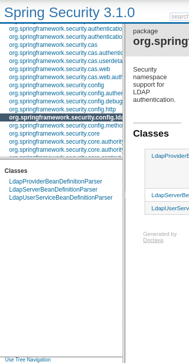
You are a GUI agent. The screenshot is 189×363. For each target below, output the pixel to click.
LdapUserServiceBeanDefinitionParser (60, 197)
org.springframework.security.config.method (67, 125)
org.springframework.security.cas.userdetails (69, 61)
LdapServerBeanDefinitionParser (53, 189)
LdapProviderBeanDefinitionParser (55, 181)
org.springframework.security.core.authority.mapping (79, 149)
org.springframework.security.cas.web (59, 69)
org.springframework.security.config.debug (65, 101)
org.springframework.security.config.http (62, 109)
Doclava (153, 240)
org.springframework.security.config (56, 85)
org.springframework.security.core (54, 133)
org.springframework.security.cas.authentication (73, 52)
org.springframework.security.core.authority (66, 141)
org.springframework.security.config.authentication (76, 93)
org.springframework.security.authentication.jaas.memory (85, 28)
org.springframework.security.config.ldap (68, 117)
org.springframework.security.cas (53, 44)
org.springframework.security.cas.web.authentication (79, 77)
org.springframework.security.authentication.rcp (72, 36)
